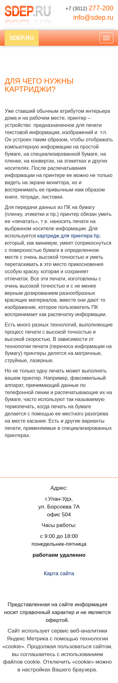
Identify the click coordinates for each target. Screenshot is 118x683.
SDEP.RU (21, 38)
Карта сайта (59, 573)
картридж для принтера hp (68, 235)
